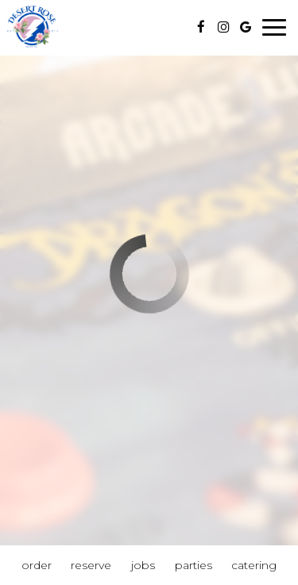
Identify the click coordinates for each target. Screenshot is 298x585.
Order (36, 565)
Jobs (143, 565)
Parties (193, 565)
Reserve (91, 565)
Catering (254, 565)
